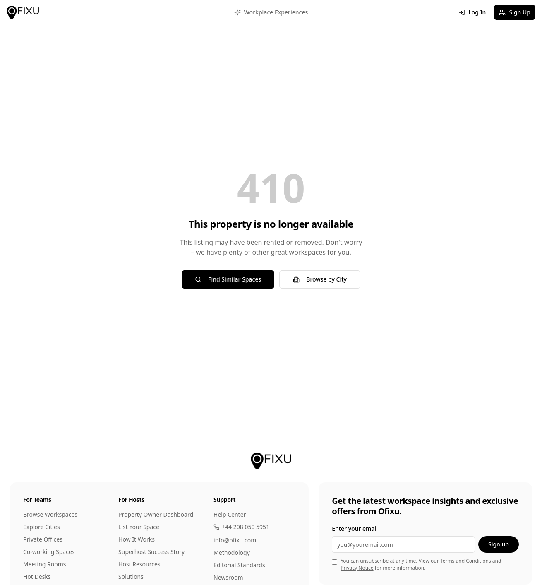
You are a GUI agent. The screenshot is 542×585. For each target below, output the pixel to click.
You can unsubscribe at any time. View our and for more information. (421, 564)
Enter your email (355, 528)
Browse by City (320, 279)
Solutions (131, 576)
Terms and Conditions (465, 560)
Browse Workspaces (50, 514)
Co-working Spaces (49, 552)
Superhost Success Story (151, 552)
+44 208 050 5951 (241, 527)
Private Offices (42, 539)
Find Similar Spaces (228, 279)
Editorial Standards (239, 565)
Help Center (229, 514)
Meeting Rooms (44, 564)
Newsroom (228, 577)
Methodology (231, 552)
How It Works (136, 539)
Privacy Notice (357, 567)
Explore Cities (41, 527)
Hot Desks (37, 576)
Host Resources (139, 564)
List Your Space (138, 527)
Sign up (498, 544)
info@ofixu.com (234, 540)
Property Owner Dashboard (155, 514)
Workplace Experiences (271, 12)
